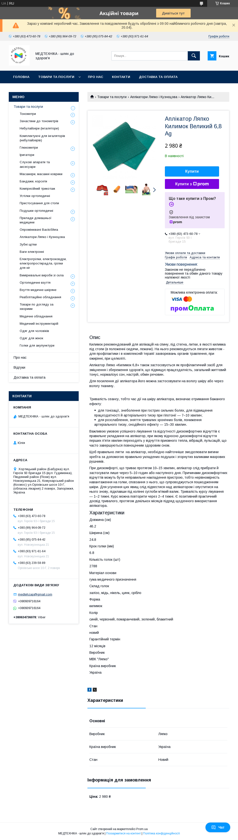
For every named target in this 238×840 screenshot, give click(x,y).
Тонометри (28, 114)
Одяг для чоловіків (34, 331)
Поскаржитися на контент (123, 833)
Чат (217, 827)
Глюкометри (29, 147)
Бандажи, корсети (33, 181)
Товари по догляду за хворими (36, 307)
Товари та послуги (56, 77)
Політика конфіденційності (161, 833)
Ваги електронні (32, 252)
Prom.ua (142, 829)
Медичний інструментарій (39, 323)
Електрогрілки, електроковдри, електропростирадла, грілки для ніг (43, 263)
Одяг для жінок (31, 338)
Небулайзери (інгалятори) (39, 128)
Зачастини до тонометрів (39, 121)
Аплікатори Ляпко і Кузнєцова (153, 97)
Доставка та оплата (158, 77)
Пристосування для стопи (39, 203)
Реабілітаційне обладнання (40, 297)
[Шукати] (194, 55)
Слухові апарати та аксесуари (35, 164)
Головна (21, 77)
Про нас (95, 77)
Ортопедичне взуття (35, 282)
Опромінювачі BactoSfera (39, 229)
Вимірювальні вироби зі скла (42, 275)
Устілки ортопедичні (35, 196)
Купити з (192, 184)
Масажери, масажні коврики (41, 174)
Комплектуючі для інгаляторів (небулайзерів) (42, 138)
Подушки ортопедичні (36, 210)
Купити (192, 171)
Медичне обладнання (36, 316)
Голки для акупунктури (37, 345)
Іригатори (27, 155)
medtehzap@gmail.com (35, 594)
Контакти (121, 77)
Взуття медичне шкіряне (38, 290)
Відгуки (19, 367)
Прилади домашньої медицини (35, 220)
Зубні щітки (28, 244)
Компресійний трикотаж (37, 188)
